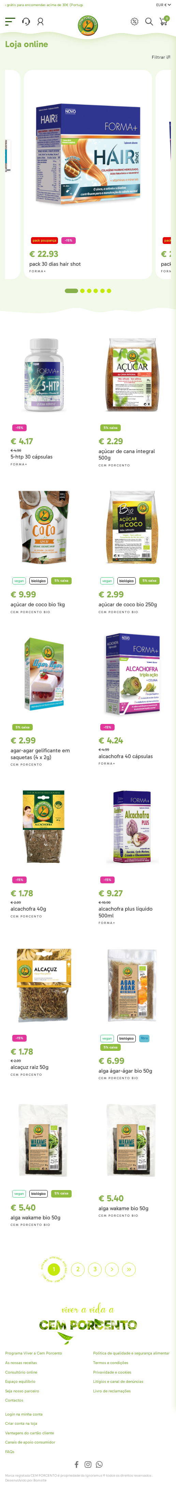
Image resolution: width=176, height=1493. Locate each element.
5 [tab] (102, 291)
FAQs (9, 1451)
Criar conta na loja (21, 1423)
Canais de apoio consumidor (30, 1442)
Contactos (14, 1400)
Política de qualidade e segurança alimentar (131, 1353)
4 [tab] (95, 291)
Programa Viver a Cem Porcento (33, 1353)
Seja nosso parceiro (22, 1391)
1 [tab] (71, 291)
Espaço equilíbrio (20, 1381)
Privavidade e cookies (112, 1372)
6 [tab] (109, 291)
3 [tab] (89, 291)
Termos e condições (110, 1362)
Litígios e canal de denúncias (118, 1381)
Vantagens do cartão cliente (29, 1433)
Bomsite (40, 1480)
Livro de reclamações (112, 1391)
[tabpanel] (88, 174)
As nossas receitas (21, 1362)
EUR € (163, 5)
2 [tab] (82, 291)
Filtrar (161, 57)
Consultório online (21, 1372)
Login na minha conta (24, 1414)
